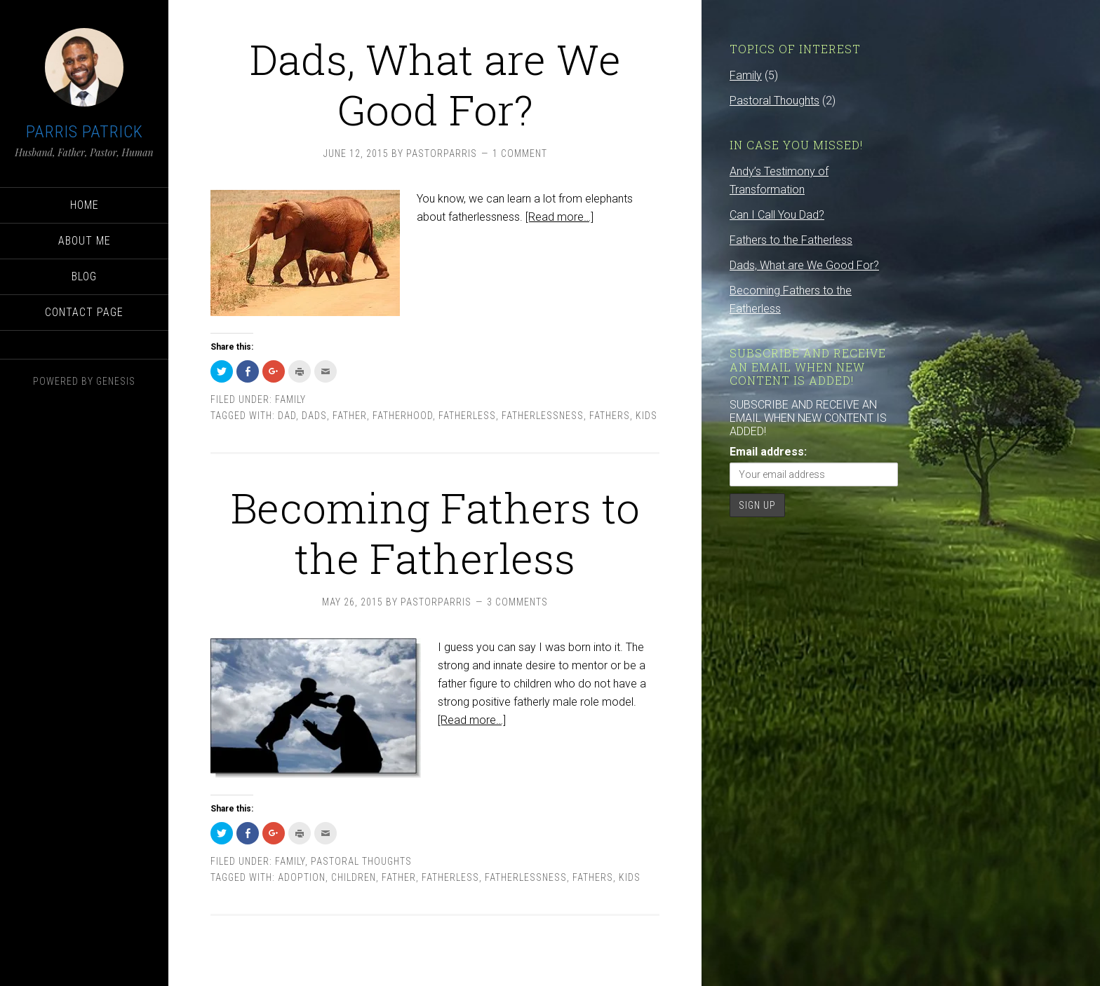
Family (290, 399)
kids (646, 415)
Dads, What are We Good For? (435, 84)
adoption (302, 877)
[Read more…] (559, 217)
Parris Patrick (84, 132)
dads (314, 415)
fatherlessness (543, 415)
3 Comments (517, 602)
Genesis (115, 381)
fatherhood (403, 415)
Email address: (768, 451)
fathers (609, 415)
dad (287, 415)
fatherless (467, 415)
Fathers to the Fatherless (791, 240)
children (353, 877)
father (350, 415)
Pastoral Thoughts (361, 861)
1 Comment (519, 153)
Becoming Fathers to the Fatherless (435, 532)
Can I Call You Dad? (777, 214)
